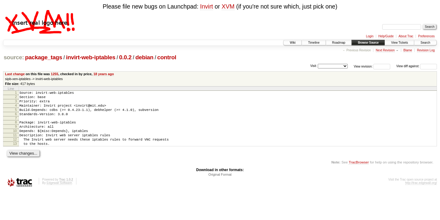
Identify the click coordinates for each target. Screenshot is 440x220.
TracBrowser (359, 173)
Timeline (313, 42)
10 (15, 138)
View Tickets (399, 42)
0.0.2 (125, 57)
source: (14, 57)
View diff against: (416, 66)
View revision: (363, 66)
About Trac (405, 36)
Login (369, 36)
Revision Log (426, 50)
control (166, 57)
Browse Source (368, 42)
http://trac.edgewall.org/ (421, 194)
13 (15, 154)
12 (15, 148)
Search (425, 42)
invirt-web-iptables (90, 57)
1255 (54, 74)
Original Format (220, 185)
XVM (228, 6)
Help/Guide (386, 36)
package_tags (43, 57)
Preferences (426, 36)
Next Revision (385, 50)
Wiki (292, 42)
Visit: (313, 66)
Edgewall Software (59, 194)
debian (144, 57)
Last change (15, 74)
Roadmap (338, 42)
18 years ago (104, 74)
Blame (407, 50)
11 (15, 143)
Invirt (206, 6)
